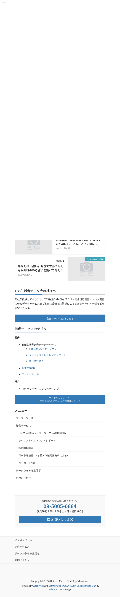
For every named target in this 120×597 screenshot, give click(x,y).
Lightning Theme (57, 585)
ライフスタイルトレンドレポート (47, 355)
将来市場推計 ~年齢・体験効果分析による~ (43, 455)
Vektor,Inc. (54, 589)
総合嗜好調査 (36, 361)
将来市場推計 (29, 368)
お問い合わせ (23, 478)
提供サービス (23, 425)
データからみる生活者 (28, 470)
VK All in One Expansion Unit (82, 585)
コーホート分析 (30, 374)
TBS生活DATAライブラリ (43, 348)
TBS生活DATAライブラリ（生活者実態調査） (43, 433)
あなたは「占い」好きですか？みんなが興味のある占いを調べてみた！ (40, 268)
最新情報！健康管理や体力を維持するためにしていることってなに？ (78, 242)
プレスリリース (24, 418)
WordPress (38, 585)
